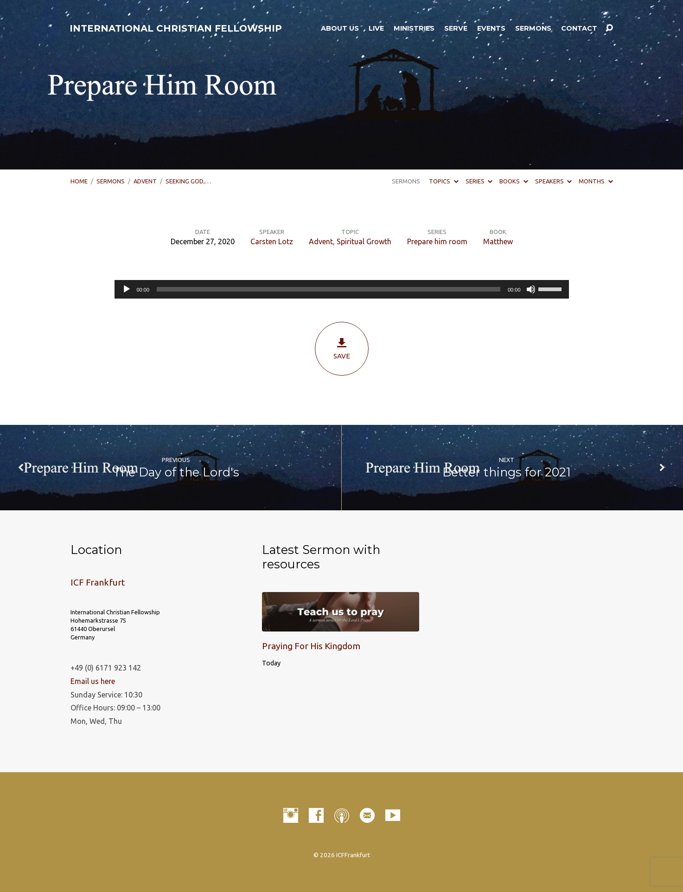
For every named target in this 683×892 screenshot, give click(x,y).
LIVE (376, 28)
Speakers (553, 181)
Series (479, 181)
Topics (443, 181)
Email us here (92, 681)
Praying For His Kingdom (311, 646)
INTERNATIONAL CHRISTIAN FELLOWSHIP (176, 28)
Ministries (414, 28)
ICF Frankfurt (97, 582)
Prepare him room (437, 241)
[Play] (126, 289)
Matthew (498, 241)
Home (79, 181)
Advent (145, 181)
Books (513, 181)
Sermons (533, 28)
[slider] (328, 289)
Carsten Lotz (271, 241)
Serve (455, 28)
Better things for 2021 (506, 472)
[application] (342, 289)
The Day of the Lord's (176, 472)
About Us (340, 28)
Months (596, 181)
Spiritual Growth (364, 241)
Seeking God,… (188, 181)
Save (341, 348)
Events (491, 28)
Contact (579, 28)
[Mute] (531, 289)
